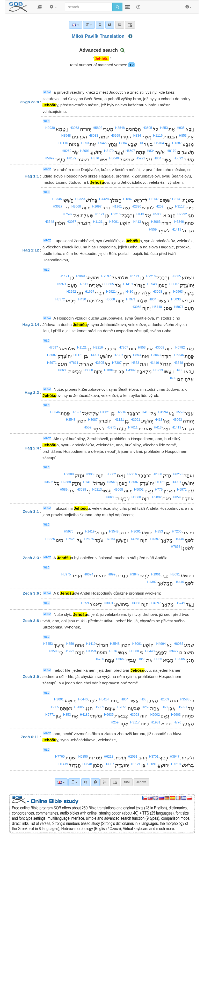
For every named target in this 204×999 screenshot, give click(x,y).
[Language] (61, 782)
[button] (40, 7)
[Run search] (117, 7)
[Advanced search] (85, 782)
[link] (95, 782)
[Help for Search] (138, 6)
